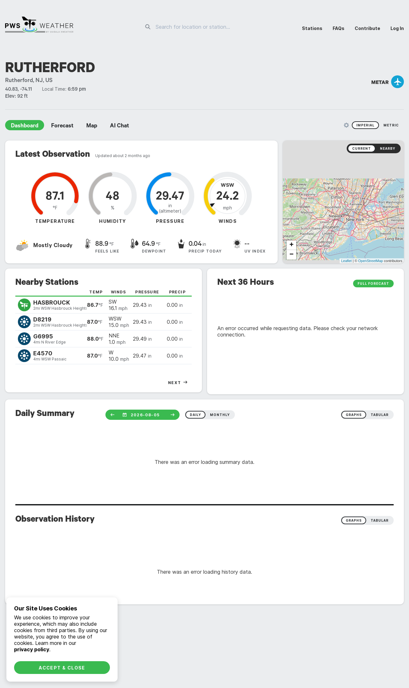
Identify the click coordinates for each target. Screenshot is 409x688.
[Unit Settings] (346, 125)
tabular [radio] (380, 415)
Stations (312, 28)
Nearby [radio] (387, 148)
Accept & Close (62, 667)
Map (91, 126)
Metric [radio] (391, 125)
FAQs (338, 28)
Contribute (367, 28)
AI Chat (119, 126)
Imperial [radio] (365, 125)
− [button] (291, 255)
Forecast (62, 126)
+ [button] (291, 245)
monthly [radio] (220, 415)
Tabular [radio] (380, 520)
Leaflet (346, 261)
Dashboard (24, 126)
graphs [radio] (354, 415)
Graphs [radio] (354, 520)
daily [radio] (195, 415)
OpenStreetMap (370, 261)
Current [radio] (361, 148)
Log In (397, 28)
